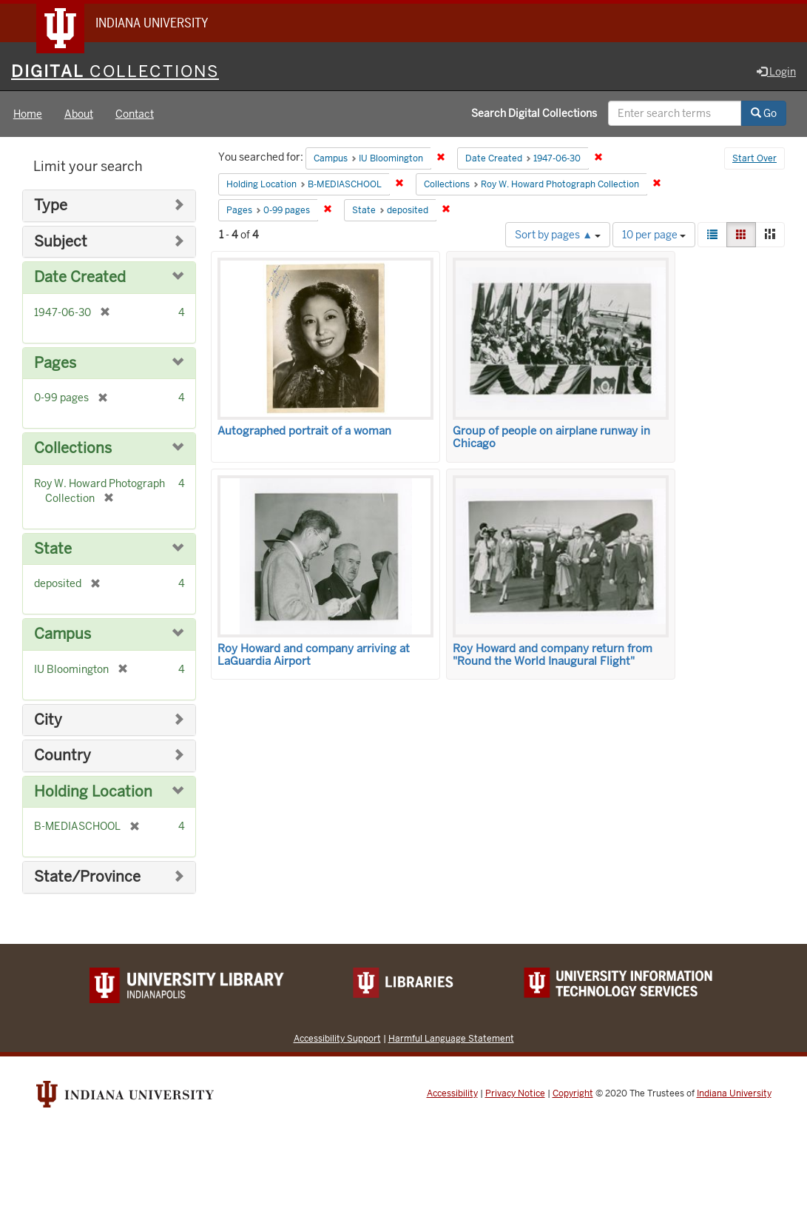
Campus (62, 634)
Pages (55, 363)
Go (764, 113)
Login (776, 71)
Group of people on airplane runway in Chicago (551, 437)
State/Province (87, 877)
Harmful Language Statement (451, 1038)
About (78, 114)
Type (50, 205)
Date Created (80, 277)
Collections (73, 448)
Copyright (573, 1093)
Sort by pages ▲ (558, 234)
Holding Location (93, 792)
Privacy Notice (515, 1093)
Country (62, 755)
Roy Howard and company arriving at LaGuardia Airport (313, 655)
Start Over (754, 158)
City (48, 720)
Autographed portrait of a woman (304, 430)
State (53, 549)
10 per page (654, 234)
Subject (60, 241)
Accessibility (452, 1093)
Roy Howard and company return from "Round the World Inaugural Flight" (552, 655)
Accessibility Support (337, 1038)
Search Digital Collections (534, 113)
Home (27, 114)
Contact (134, 114)
